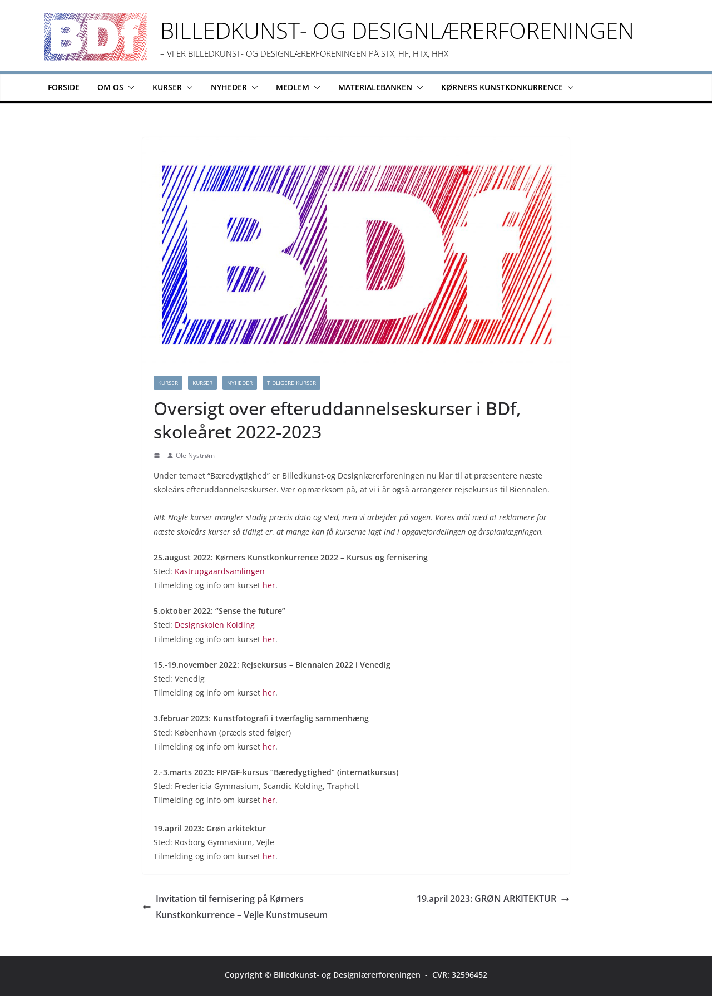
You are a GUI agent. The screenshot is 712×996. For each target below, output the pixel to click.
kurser (202, 383)
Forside (64, 87)
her (269, 585)
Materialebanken (375, 87)
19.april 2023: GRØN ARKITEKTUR (493, 899)
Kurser (167, 87)
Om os (110, 87)
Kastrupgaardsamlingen (220, 571)
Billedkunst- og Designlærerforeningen (397, 30)
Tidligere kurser (291, 383)
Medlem (292, 87)
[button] (129, 87)
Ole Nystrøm (195, 455)
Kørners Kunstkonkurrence (502, 87)
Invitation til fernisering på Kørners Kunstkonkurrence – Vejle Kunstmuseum (235, 907)
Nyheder (229, 87)
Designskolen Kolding (215, 624)
